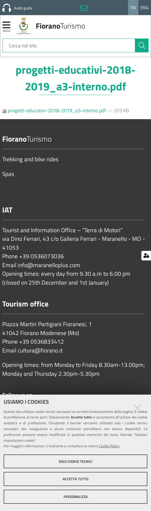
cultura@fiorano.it (40, 351)
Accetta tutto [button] (75, 479)
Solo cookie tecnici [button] (75, 461)
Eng (144, 7)
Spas (8, 174)
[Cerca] (142, 45)
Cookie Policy (109, 446)
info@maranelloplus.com (49, 265)
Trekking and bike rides (30, 159)
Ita (133, 7)
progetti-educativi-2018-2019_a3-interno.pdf (54, 110)
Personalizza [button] (76, 496)
